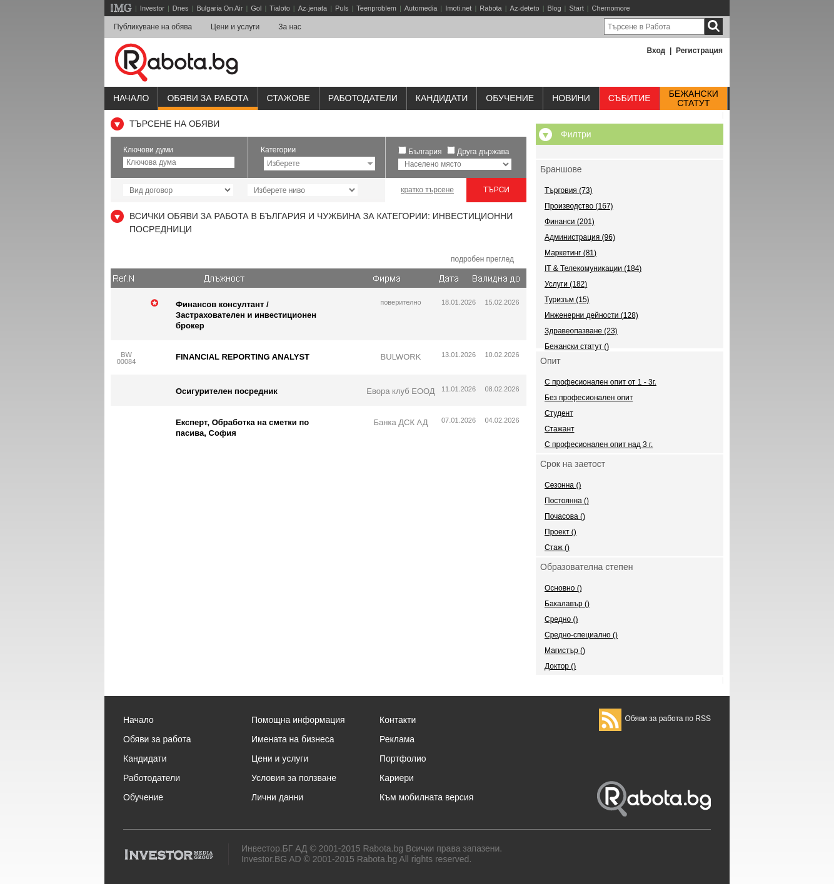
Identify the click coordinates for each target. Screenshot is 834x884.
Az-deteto (525, 8)
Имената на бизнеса (292, 739)
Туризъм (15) (567, 299)
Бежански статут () (577, 346)
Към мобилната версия (426, 797)
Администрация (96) (580, 237)
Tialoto (279, 8)
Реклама (396, 739)
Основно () (563, 588)
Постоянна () (567, 500)
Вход (656, 50)
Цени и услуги (235, 26)
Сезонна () (563, 485)
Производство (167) (579, 206)
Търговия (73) (569, 190)
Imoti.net (458, 8)
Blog (554, 8)
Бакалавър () (567, 603)
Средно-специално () (581, 635)
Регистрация (699, 50)
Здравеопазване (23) (581, 331)
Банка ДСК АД (400, 422)
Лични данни (277, 797)
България (424, 151)
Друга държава (483, 151)
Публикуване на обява (153, 26)
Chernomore (611, 8)
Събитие (629, 98)
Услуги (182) (566, 284)
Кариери (396, 778)
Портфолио (402, 759)
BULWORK (401, 356)
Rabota (490, 8)
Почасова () (565, 516)
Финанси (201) (570, 221)
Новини (571, 98)
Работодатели (363, 98)
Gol (256, 8)
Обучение (143, 797)
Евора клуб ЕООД (400, 391)
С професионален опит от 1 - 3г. (600, 382)
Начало (131, 98)
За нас (289, 26)
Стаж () (557, 547)
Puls (341, 8)
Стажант (560, 429)
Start (576, 8)
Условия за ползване (293, 778)
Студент (559, 413)
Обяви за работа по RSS (655, 718)
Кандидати (442, 98)
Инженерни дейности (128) (591, 315)
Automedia (421, 8)
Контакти (397, 720)
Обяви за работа (207, 98)
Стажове (288, 98)
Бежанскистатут (693, 98)
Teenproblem (376, 8)
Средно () (561, 619)
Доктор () (560, 666)
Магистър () (565, 650)
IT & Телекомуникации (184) (593, 268)
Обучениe (510, 98)
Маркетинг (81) (570, 253)
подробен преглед (482, 259)
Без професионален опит (589, 397)
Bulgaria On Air (219, 8)
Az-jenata (312, 8)
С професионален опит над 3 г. (599, 444)
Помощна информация (298, 720)
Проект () (560, 532)
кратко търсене (427, 189)
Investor (152, 8)
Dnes (181, 8)
